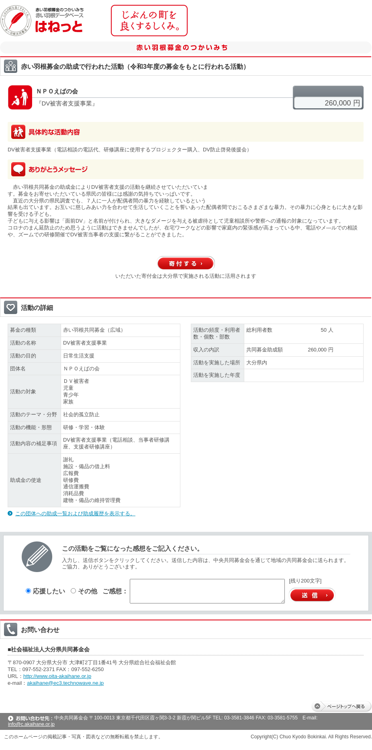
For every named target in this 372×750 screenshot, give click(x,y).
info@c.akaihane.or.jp (31, 724)
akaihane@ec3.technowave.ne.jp (65, 683)
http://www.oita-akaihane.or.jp (57, 676)
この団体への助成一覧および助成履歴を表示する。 (75, 513)
